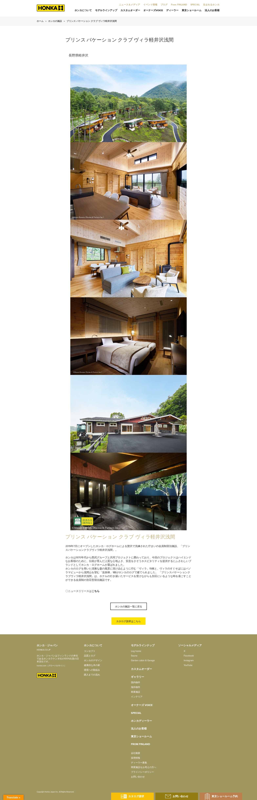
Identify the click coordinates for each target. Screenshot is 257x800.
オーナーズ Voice (141, 705)
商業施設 (135, 692)
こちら (95, 591)
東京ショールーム (191, 10)
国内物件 (135, 682)
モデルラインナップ (143, 645)
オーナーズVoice (153, 10)
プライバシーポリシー (142, 772)
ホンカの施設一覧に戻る (128, 606)
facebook (186, 655)
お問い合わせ (138, 776)
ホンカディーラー (141, 721)
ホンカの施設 (55, 21)
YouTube (185, 665)
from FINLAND (140, 744)
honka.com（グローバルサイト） (51, 665)
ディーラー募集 (139, 762)
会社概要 (135, 753)
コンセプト (89, 651)
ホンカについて (83, 10)
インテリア (136, 696)
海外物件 (135, 687)
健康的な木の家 (92, 665)
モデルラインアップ (106, 10)
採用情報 (135, 758)
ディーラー (172, 10)
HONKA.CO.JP (43, 650)
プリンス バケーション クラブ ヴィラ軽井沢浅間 (92, 21)
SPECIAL (136, 713)
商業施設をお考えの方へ (143, 767)
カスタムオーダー (130, 10)
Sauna (134, 655)
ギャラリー (137, 677)
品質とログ (89, 655)
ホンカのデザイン (93, 660)
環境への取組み (92, 670)
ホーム (40, 21)
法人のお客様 (212, 10)
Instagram (186, 660)
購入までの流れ (92, 674)
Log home (136, 651)
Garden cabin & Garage (143, 660)
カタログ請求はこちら (128, 621)
